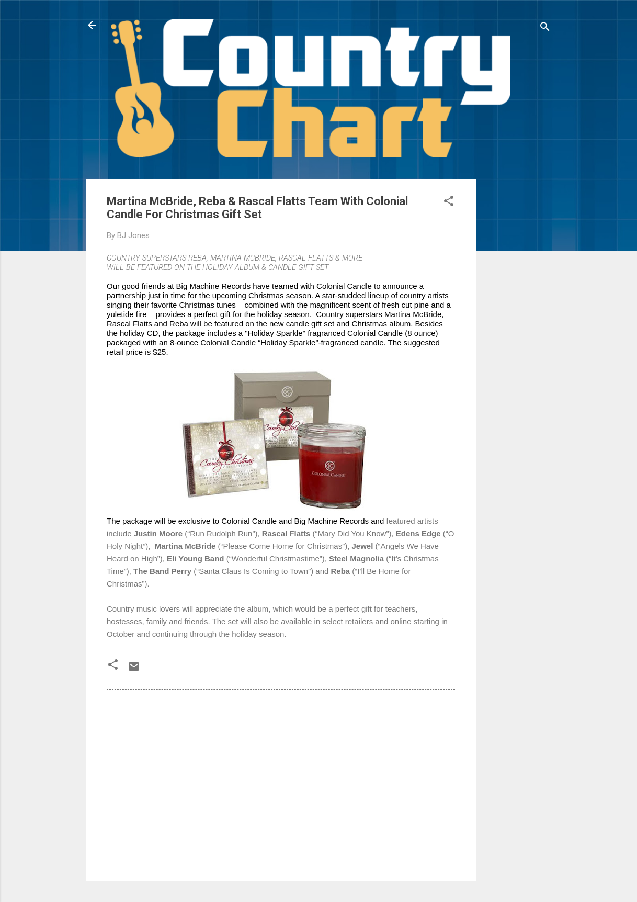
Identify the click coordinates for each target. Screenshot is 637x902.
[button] (448, 203)
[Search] (545, 28)
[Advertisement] (517, 336)
